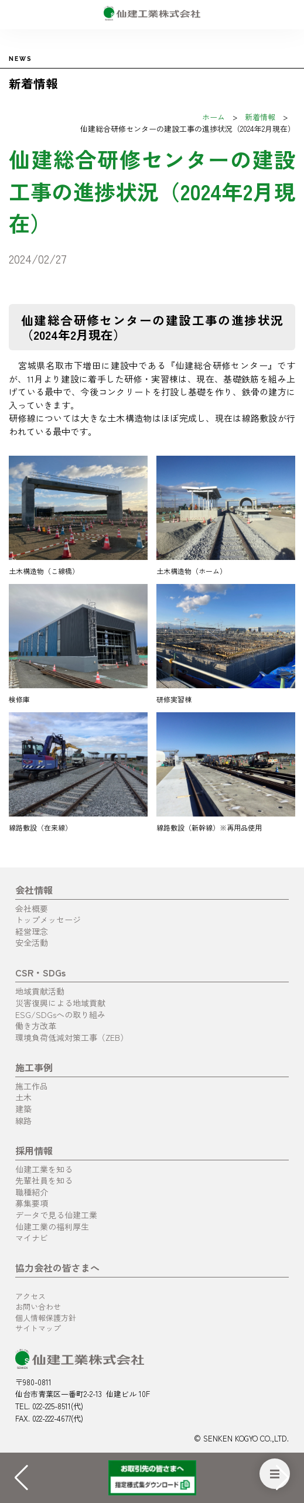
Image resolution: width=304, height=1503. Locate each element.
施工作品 (31, 1086)
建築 (23, 1109)
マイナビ (31, 1238)
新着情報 (260, 116)
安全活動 (31, 942)
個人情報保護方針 (45, 1317)
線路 (23, 1120)
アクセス (30, 1296)
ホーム (213, 116)
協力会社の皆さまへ (57, 1268)
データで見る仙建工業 (56, 1215)
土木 (23, 1097)
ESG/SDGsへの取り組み (60, 1014)
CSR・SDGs (40, 972)
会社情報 (34, 890)
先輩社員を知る (44, 1180)
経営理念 (31, 931)
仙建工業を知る (44, 1169)
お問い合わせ (38, 1306)
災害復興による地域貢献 (60, 1003)
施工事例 (34, 1067)
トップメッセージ (48, 919)
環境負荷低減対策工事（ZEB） (71, 1037)
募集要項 (31, 1203)
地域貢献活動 (39, 991)
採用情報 (34, 1150)
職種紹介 (31, 1192)
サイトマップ (38, 1328)
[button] (283, 1478)
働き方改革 (35, 1025)
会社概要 (31, 908)
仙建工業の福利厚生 (52, 1226)
